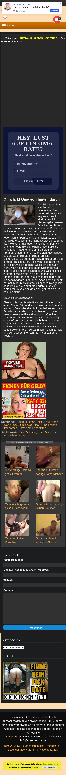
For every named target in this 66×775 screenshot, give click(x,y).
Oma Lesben (49, 424)
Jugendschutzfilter (33, 745)
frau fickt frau (28, 432)
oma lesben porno (14, 435)
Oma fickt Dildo (29, 424)
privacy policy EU (47, 749)
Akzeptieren (49, 767)
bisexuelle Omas (48, 421)
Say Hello (54, 10)
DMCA (8, 745)
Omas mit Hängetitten (33, 427)
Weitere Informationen (29, 767)
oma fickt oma (47, 432)
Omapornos (10, 427)
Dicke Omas (10, 424)
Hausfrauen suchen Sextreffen (37, 37)
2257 (17, 745)
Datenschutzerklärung (21, 749)
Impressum (53, 745)
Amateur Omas (26, 421)
